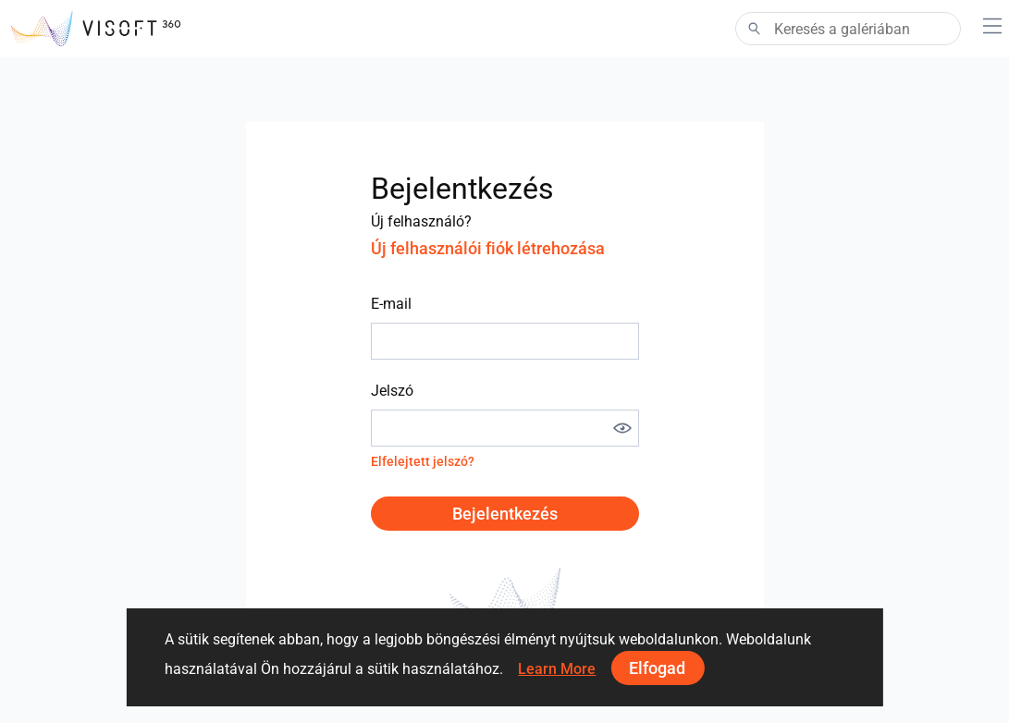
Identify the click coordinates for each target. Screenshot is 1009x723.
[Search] (848, 28)
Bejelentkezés (505, 513)
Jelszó (392, 390)
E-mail (391, 303)
